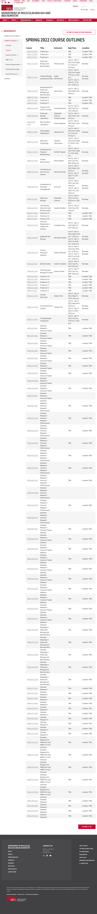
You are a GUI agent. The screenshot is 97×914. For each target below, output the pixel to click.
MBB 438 (32, 253)
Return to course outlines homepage (79, 32)
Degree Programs (11, 55)
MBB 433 (32, 238)
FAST (28, 1)
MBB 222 (32, 64)
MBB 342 (32, 208)
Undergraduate (25, 20)
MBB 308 (32, 116)
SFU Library (35, 1)
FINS (23, 1)
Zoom (43, 1)
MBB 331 (32, 199)
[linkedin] (5, 3)
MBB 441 (32, 264)
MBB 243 (32, 91)
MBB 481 (32, 328)
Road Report (83, 854)
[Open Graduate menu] (44, 20)
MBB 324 (32, 161)
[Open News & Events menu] (80, 20)
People (13, 20)
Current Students (10, 41)
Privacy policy (21, 894)
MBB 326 (32, 172)
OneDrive (17, 1)
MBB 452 (32, 285)
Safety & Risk (83, 845)
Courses (8, 50)
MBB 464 (32, 307)
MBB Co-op (9, 60)
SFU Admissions (84, 851)
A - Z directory (18, 3)
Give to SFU (82, 857)
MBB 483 (32, 529)
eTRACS (75, 1)
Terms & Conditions (11, 894)
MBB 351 (32, 213)
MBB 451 (32, 276)
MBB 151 (32, 52)
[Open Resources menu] (66, 20)
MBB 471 (32, 320)
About (5, 20)
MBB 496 (32, 742)
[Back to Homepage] (13, 8)
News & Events (73, 20)
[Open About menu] (9, 20)
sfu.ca (3, 1)
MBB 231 (32, 77)
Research (49, 20)
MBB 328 (32, 187)
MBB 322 (32, 142)
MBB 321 (32, 132)
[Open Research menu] (54, 20)
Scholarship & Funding (12, 69)
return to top (87, 827)
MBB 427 (32, 225)
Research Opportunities (13, 64)
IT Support (67, 1)
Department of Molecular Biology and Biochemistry (25, 14)
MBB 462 (32, 296)
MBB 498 (32, 801)
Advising (8, 45)
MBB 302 (32, 108)
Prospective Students (12, 36)
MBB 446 (32, 271)
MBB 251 (32, 97)
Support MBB (87, 20)
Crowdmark (83, 1)
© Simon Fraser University (32, 894)
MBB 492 (32, 713)
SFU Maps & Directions (86, 848)
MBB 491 (32, 688)
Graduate (38, 20)
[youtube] (9, 3)
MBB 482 (32, 406)
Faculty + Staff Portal (54, 1)
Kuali (91, 1)
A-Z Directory (83, 863)
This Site (85, 10)
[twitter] (2, 3)
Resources (60, 20)
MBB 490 (32, 630)
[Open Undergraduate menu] (33, 20)
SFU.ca (93, 10)
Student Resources (11, 74)
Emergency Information (86, 860)
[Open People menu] (18, 20)
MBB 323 (32, 152)
